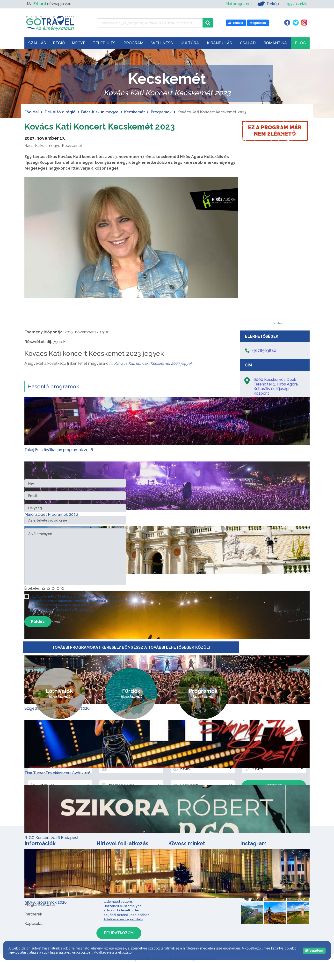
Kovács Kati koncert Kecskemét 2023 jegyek (153, 363)
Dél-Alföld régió (60, 112)
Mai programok (239, 3)
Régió (59, 43)
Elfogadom (314, 950)
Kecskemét (134, 112)
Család (248, 43)
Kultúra (190, 43)
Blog (300, 43)
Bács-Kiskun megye (99, 112)
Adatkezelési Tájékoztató (73, 609)
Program (133, 43)
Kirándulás (219, 43)
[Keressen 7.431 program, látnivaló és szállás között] (150, 23)
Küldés (38, 621)
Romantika (275, 43)
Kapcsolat (33, 923)
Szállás (37, 43)
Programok (161, 112)
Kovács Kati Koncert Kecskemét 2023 (110, 126)
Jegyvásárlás (295, 3)
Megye (78, 43)
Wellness (162, 43)
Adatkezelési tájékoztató (113, 952)
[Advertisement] (276, 249)
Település (104, 43)
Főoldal (31, 112)
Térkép (268, 3)
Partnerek (33, 914)
